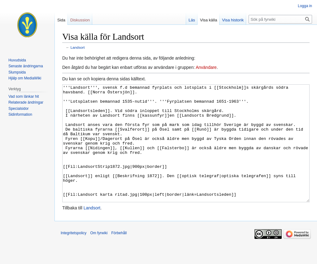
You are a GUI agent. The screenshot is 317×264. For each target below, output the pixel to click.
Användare (206, 67)
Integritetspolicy (73, 256)
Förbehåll (119, 256)
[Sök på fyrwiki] (280, 19)
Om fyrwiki (98, 256)
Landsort (78, 47)
